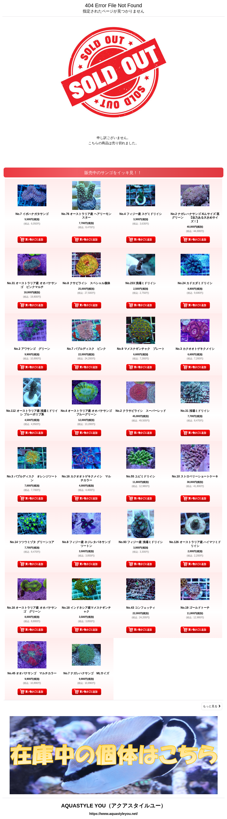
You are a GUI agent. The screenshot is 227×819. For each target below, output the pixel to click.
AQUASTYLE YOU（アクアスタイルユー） (113, 806)
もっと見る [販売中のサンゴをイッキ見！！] (212, 706)
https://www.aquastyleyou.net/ (113, 814)
